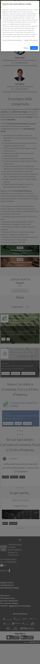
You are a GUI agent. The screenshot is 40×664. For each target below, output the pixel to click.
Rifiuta (26, 48)
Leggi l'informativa (31, 40)
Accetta (34, 48)
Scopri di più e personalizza (12, 40)
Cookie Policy (31, 36)
